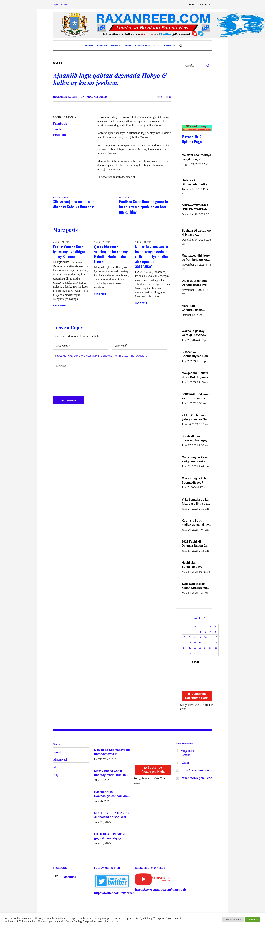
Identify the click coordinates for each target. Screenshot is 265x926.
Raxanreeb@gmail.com (197, 778)
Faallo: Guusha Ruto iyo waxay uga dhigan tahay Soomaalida (69, 251)
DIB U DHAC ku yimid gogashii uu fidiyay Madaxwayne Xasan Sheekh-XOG (109, 836)
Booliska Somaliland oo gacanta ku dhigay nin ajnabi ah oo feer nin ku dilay (143, 207)
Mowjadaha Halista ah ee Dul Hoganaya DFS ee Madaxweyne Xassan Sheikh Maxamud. (196, 375)
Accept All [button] (253, 919)
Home (56, 744)
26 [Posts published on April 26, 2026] (216, 648)
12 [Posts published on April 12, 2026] (216, 637)
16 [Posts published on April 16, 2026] (200, 642)
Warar (57, 63)
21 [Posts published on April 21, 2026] (190, 648)
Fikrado (57, 752)
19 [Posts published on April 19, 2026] (216, 642)
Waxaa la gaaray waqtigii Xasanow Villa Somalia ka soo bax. (196, 333)
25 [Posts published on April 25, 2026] (210, 648)
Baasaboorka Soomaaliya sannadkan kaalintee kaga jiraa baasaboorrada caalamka (111, 794)
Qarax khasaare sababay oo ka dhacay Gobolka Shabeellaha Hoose (111, 254)
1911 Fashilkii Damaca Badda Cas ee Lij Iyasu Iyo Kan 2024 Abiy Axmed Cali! (195, 544)
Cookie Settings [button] (233, 919)
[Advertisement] (195, 101)
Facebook (60, 123)
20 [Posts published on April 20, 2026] (184, 648)
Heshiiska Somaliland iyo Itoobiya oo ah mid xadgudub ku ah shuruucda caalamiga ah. (195, 565)
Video (56, 767)
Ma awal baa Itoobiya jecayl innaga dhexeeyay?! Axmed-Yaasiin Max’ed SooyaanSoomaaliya (196, 157)
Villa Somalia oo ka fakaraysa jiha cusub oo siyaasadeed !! (196, 502)
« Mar (195, 661)
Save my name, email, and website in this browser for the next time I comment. (102, 356)
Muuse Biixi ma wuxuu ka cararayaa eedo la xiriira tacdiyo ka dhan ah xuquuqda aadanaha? (152, 256)
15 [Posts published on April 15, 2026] (195, 642)
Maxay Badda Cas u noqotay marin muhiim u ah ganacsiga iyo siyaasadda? (111, 773)
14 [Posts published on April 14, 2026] (190, 642)
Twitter (58, 129)
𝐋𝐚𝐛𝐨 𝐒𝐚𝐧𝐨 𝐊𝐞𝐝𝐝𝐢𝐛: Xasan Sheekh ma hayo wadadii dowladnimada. (194, 586)
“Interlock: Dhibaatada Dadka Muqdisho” (194, 182)
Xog (55, 774)
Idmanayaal (60, 759)
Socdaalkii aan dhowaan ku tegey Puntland (194, 438)
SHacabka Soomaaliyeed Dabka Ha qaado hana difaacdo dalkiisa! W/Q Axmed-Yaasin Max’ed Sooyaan (196, 354)
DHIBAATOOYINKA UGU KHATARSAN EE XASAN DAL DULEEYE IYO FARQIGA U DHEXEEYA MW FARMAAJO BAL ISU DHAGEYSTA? (196, 208)
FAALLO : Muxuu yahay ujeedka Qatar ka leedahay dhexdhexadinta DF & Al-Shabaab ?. (196, 417)
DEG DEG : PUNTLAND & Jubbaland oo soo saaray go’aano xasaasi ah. (112, 815)
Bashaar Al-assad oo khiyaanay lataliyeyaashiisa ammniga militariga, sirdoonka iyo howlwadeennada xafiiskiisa (196, 233)
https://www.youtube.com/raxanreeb (160, 889)
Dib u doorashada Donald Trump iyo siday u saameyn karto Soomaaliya (194, 283)
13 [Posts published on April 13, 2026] (184, 642)
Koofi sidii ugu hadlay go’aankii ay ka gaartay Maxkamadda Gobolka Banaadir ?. (196, 523)
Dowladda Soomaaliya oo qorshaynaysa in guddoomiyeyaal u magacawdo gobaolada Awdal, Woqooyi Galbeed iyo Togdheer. (112, 752)
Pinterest (59, 134)
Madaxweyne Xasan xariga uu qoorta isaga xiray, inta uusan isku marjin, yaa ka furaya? (195, 460)
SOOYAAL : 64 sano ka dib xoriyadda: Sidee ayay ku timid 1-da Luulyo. (196, 396)
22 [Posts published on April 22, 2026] (195, 648)
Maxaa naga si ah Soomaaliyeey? (194, 480)
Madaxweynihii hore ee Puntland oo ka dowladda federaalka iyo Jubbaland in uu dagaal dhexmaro (196, 258)
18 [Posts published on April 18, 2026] (210, 642)
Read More (59, 305)
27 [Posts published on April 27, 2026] (184, 653)
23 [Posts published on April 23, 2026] (200, 648)
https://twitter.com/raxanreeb (114, 893)
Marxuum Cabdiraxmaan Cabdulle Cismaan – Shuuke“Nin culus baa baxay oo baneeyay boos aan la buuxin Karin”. (196, 308)
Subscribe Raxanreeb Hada (196, 695)
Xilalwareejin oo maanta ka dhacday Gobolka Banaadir (73, 204)
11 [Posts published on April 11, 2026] (210, 637)
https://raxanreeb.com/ (196, 770)
